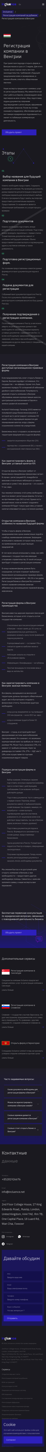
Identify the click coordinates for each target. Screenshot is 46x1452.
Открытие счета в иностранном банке (15, 1410)
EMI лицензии (7, 1394)
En (20, 4)
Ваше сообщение (13, 1307)
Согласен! (11, 1440)
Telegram (9, 1244)
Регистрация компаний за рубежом (20, 15)
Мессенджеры (7, 1232)
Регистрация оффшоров (10, 1402)
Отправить (12, 1318)
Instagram (10, 1237)
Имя (8, 1274)
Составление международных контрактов (17, 1398)
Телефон (5, 1175)
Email (4, 1188)
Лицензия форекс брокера (11, 1414)
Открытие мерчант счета (11, 1374)
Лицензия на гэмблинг (10, 1418)
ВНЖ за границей (8, 1382)
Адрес (4, 1201)
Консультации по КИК (9, 1386)
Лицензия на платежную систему (14, 1390)
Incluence (7, 12)
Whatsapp (26, 1237)
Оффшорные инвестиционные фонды (15, 1406)
